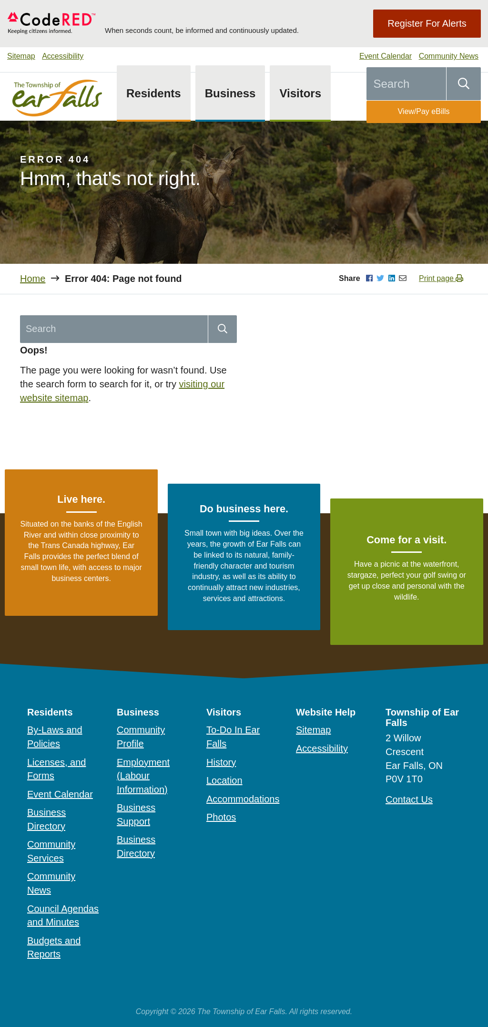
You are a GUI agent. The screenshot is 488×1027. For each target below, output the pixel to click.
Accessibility (62, 56)
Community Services (51, 851)
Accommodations (242, 799)
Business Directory (46, 819)
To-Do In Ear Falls (233, 737)
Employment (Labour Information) (143, 776)
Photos (221, 817)
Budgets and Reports (54, 947)
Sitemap (21, 56)
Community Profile (141, 737)
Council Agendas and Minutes (63, 915)
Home (32, 278)
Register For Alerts (427, 23)
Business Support (136, 814)
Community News (448, 56)
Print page (441, 278)
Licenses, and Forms (56, 769)
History (221, 762)
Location (224, 780)
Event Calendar (385, 56)
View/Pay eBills (423, 111)
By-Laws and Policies (54, 737)
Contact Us (409, 799)
